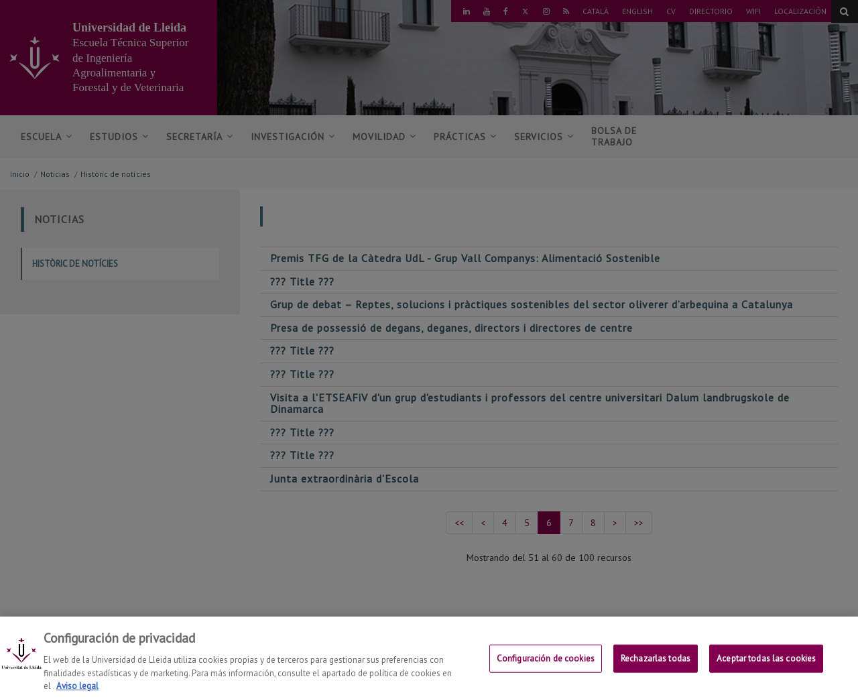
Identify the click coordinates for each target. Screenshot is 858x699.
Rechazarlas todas (655, 668)
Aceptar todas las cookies (766, 668)
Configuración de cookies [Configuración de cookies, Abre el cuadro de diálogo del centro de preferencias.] (546, 668)
